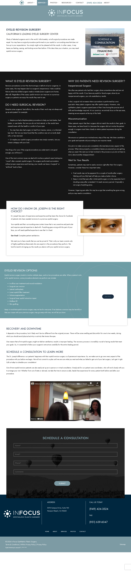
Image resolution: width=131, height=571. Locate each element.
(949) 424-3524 (94, 2)
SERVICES (64, 556)
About (31, 2)
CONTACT (82, 556)
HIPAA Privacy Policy (27, 569)
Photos (54, 2)
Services (42, 2)
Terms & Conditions (12, 569)
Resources (67, 2)
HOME (47, 556)
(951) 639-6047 (98, 547)
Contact (80, 3)
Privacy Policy (41, 569)
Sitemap (123, 569)
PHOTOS (73, 556)
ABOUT (55, 556)
